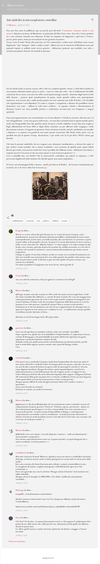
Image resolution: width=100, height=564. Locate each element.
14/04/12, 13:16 (21, 393)
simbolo (55, 221)
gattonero (20, 328)
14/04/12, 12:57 (21, 351)
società (64, 221)
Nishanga (20, 490)
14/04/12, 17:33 (21, 510)
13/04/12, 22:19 (21, 268)
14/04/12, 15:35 (21, 483)
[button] (92, 20)
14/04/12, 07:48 (21, 321)
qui (45, 167)
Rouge (18, 230)
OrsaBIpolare (21, 452)
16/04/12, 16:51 (21, 535)
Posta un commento (17, 541)
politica (46, 221)
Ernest (18, 517)
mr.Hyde (19, 358)
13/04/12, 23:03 (21, 283)
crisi (38, 221)
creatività (30, 221)
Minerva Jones (15, 5)
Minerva (19, 290)
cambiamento (17, 221)
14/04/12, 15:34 (21, 445)
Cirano (18, 275)
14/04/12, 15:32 (21, 423)
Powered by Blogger (50, 553)
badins (56, 558)
